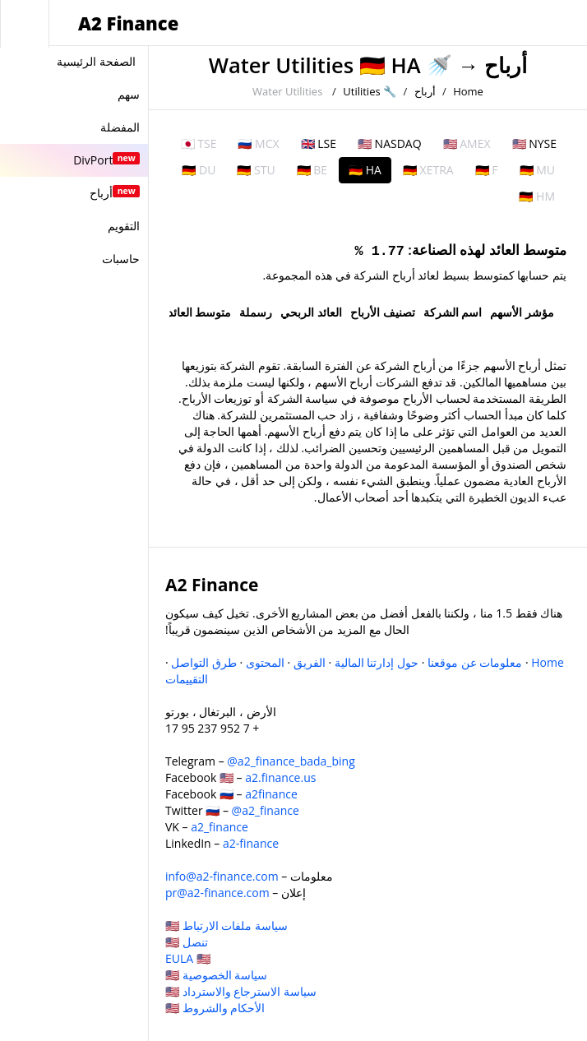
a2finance (271, 794)
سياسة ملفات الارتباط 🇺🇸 (226, 925)
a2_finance (219, 827)
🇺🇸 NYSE (534, 143)
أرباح (505, 65)
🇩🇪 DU (198, 170)
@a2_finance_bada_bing (290, 761)
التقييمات (186, 679)
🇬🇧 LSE (318, 143)
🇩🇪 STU (256, 170)
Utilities (361, 91)
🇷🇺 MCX (258, 143)
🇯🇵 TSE (199, 143)
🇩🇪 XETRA (428, 170)
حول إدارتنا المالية (376, 662)
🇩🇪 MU (537, 170)
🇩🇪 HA (365, 170)
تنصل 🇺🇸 (186, 942)
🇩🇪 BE (312, 170)
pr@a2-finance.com (217, 892)
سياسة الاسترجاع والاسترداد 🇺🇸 (241, 991)
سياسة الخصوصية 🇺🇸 (216, 975)
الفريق (310, 662)
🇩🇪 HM (537, 196)
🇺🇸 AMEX (467, 143)
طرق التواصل (204, 662)
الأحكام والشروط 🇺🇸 (215, 1008)
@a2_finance (265, 810)
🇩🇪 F (486, 170)
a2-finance (251, 843)
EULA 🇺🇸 (187, 958)
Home (468, 91)
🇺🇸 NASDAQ (390, 143)
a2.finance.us (280, 777)
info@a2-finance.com (222, 876)
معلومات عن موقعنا (475, 662)
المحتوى (265, 662)
